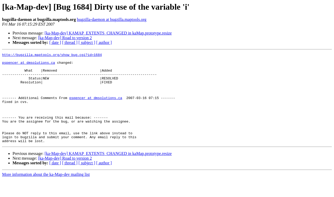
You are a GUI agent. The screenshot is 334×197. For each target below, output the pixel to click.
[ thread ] (69, 42)
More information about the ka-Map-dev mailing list (46, 192)
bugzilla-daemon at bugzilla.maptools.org (111, 19)
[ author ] (104, 42)
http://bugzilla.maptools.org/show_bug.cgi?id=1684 (52, 55)
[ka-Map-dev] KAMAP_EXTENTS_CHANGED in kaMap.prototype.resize (108, 33)
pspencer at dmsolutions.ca (28, 64)
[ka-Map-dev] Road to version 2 (65, 38)
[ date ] (55, 42)
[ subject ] (87, 42)
